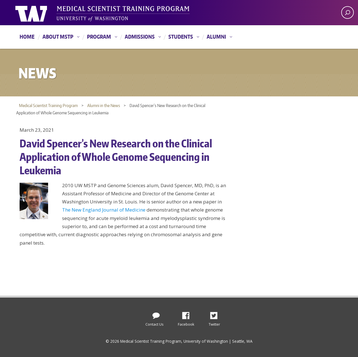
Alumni (216, 36)
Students (180, 36)
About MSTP (58, 36)
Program (99, 36)
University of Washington (38, 12)
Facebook (188, 314)
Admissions (140, 36)
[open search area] (347, 12)
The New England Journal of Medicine (103, 210)
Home (27, 36)
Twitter (216, 314)
